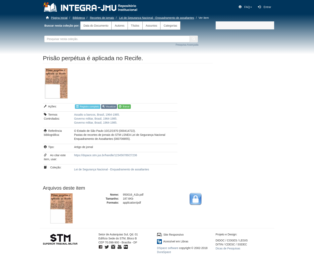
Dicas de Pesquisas (228, 248)
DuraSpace (164, 252)
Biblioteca (79, 17)
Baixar (124, 106)
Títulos (135, 25)
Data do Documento (96, 25)
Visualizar (109, 106)
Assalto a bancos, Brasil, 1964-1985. (97, 114)
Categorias (170, 25)
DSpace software (167, 248)
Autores (119, 25)
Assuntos (151, 25)
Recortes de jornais (102, 17)
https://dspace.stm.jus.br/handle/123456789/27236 (105, 155)
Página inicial (59, 17)
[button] (245, 7)
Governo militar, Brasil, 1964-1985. (95, 118)
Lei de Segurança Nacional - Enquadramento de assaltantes (156, 17)
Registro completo (87, 106)
